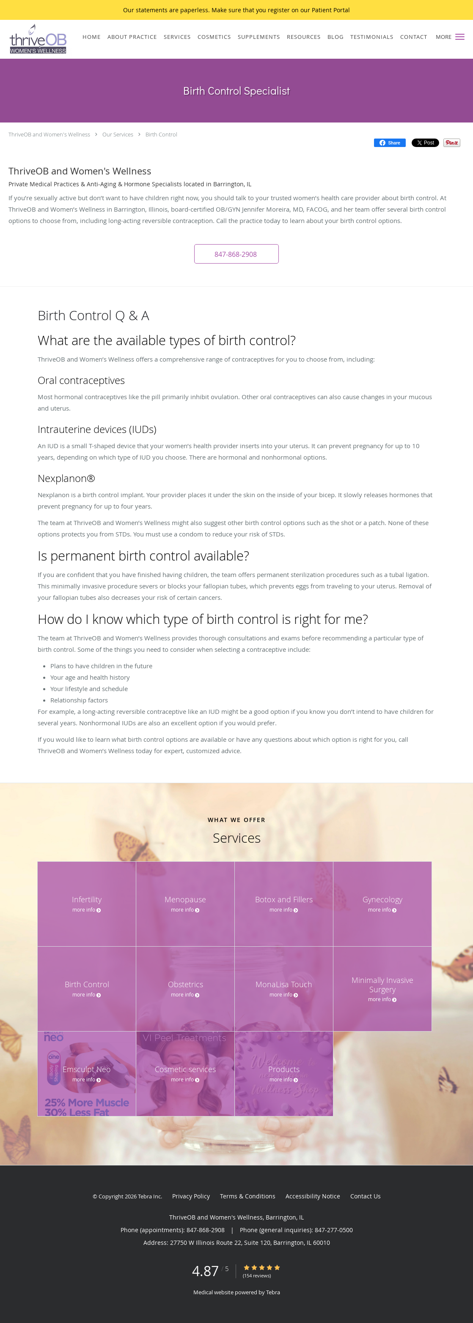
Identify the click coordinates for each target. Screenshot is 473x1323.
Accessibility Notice (313, 1196)
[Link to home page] (36, 39)
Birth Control (161, 134)
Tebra (273, 1292)
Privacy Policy (191, 1196)
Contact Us (365, 1196)
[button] (460, 37)
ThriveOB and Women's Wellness (49, 134)
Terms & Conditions (247, 1196)
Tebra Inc (149, 1196)
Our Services (117, 134)
